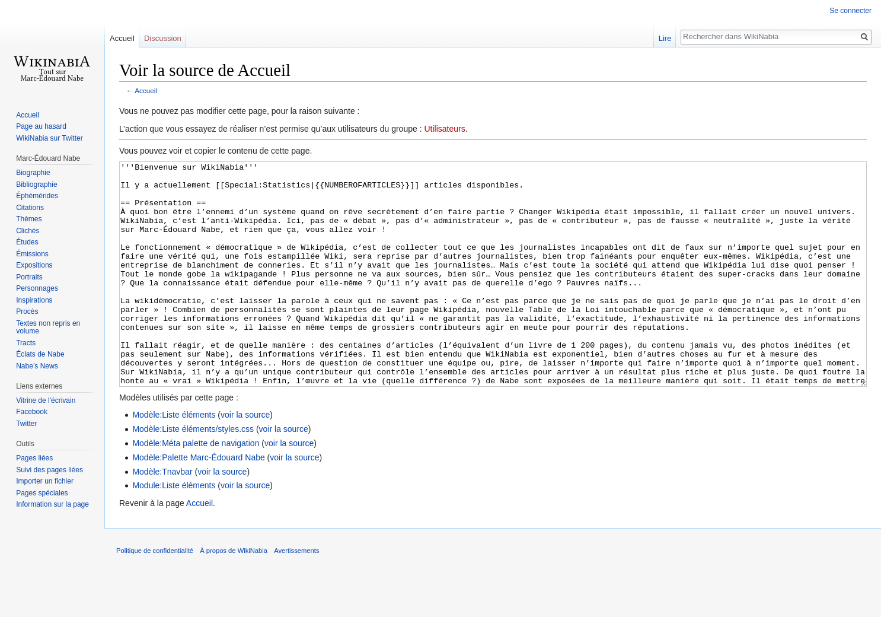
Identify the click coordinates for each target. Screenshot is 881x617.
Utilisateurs (444, 128)
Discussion (162, 38)
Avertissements (296, 595)
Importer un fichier (45, 481)
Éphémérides (37, 196)
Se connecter (850, 11)
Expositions (34, 265)
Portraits (29, 277)
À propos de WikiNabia (233, 595)
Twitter (26, 423)
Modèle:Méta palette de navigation (195, 487)
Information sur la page (52, 504)
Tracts (26, 343)
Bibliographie (36, 184)
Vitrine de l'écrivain (45, 400)
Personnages (37, 288)
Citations (30, 207)
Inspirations (34, 300)
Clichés (27, 231)
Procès (27, 311)
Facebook (31, 412)
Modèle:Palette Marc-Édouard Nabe (198, 502)
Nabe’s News (37, 366)
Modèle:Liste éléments (173, 459)
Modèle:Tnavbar (162, 516)
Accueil (146, 90)
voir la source (245, 459)
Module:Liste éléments (173, 530)
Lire (665, 38)
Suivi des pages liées (49, 470)
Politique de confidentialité (154, 595)
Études (27, 242)
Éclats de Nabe (40, 354)
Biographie (33, 172)
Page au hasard (41, 126)
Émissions (32, 254)
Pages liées (34, 458)
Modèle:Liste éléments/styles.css (193, 473)
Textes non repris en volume (48, 327)
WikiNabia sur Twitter (49, 138)
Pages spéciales (42, 493)
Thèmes (29, 219)
